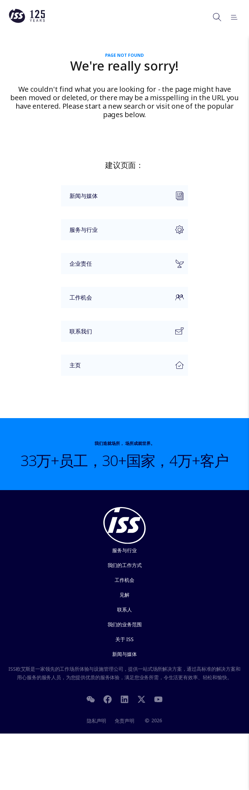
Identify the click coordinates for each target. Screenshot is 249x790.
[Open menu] (231, 17)
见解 (124, 594)
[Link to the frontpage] (26, 21)
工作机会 (122, 300)
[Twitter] (141, 698)
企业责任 (122, 266)
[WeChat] (90, 698)
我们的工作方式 (125, 565)
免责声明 (124, 720)
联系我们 (122, 334)
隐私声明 (96, 720)
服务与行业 (122, 232)
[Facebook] (107, 698)
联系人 (124, 609)
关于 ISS (124, 639)
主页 (122, 367)
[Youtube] (158, 698)
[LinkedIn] (124, 698)
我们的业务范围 (125, 624)
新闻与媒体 (122, 199)
